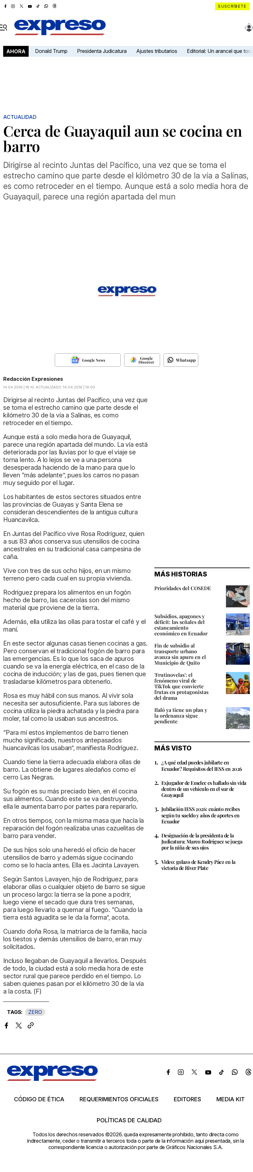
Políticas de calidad (129, 1120)
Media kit (230, 1099)
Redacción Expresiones (33, 378)
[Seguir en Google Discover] (142, 360)
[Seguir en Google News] (88, 360)
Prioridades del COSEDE (182, 588)
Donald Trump (51, 51)
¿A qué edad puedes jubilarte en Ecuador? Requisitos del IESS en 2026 (201, 765)
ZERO (35, 1012)
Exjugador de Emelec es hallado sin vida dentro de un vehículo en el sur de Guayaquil (203, 788)
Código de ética (39, 1099)
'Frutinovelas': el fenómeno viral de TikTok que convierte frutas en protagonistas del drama (181, 686)
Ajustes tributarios (156, 51)
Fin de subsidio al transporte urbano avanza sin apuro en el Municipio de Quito (180, 654)
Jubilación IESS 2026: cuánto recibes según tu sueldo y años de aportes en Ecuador (200, 815)
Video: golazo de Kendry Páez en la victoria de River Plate (198, 864)
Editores (187, 1099)
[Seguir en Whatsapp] (181, 360)
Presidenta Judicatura (102, 51)
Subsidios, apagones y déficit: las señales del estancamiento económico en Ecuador (180, 625)
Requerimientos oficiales (119, 1099)
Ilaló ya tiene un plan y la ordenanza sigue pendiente (180, 715)
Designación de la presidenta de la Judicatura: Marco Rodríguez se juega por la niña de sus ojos (201, 841)
